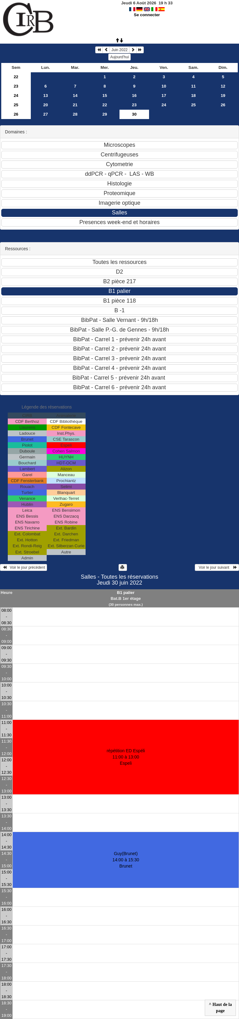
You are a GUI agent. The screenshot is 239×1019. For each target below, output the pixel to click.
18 (193, 95)
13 (45, 95)
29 (104, 114)
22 (16, 76)
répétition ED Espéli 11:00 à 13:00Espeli (126, 757)
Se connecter (147, 14)
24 (16, 95)
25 (16, 105)
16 (134, 95)
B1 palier (125, 592)
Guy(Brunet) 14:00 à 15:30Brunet (125, 859)
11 (193, 86)
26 (223, 105)
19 (223, 95)
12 (223, 86)
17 (164, 95)
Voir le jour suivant (217, 567)
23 (16, 86)
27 (45, 114)
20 (45, 105)
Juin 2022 (119, 50)
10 (164, 86)
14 (75, 95)
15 (104, 95)
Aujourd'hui (119, 57)
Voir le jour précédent (23, 567)
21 (75, 105)
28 (75, 114)
